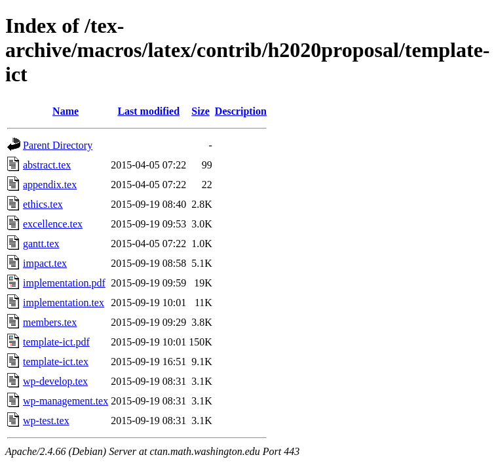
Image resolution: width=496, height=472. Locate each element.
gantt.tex (41, 243)
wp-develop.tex (55, 381)
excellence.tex (53, 223)
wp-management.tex (65, 400)
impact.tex (45, 263)
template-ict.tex (55, 361)
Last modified (148, 111)
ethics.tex (43, 204)
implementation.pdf (64, 282)
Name (65, 111)
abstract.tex (47, 164)
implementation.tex (63, 302)
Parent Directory (57, 145)
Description (241, 111)
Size (200, 111)
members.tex (50, 322)
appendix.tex (50, 184)
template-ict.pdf (56, 341)
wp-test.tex (46, 420)
